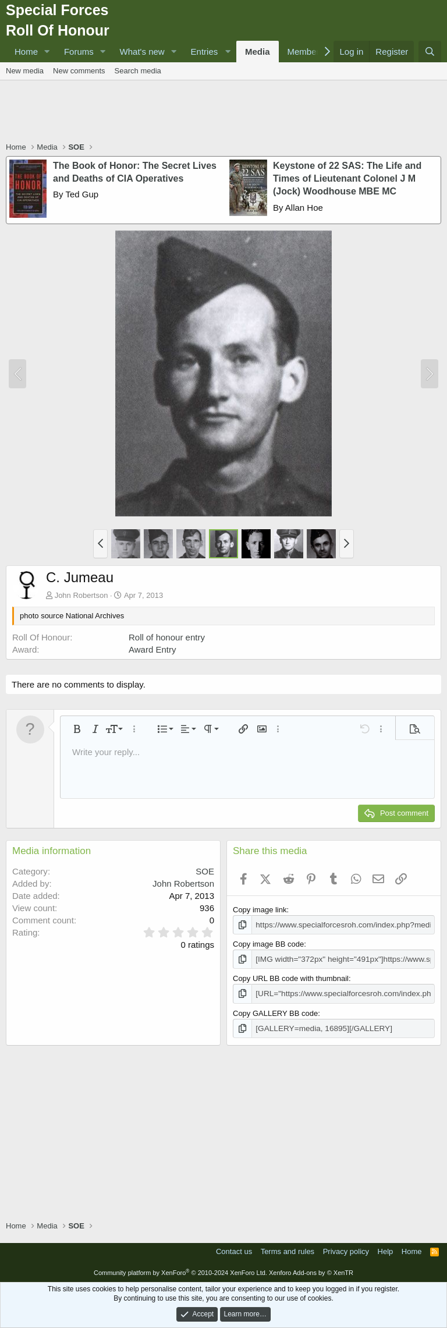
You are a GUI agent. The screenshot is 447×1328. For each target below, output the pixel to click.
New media (25, 70)
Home (26, 51)
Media (257, 51)
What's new (142, 51)
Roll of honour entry (167, 637)
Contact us (234, 1249)
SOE (205, 871)
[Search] (429, 51)
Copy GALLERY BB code (275, 1011)
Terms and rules (287, 1249)
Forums (79, 51)
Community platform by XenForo (180, 1270)
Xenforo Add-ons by (311, 1270)
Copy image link (260, 909)
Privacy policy (346, 1249)
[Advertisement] (223, 112)
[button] (47, 51)
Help (385, 1249)
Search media (138, 70)
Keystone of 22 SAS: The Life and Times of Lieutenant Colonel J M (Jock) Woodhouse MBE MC (347, 179)
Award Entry (152, 649)
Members (306, 51)
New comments (79, 70)
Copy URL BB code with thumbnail (291, 977)
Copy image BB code (268, 943)
